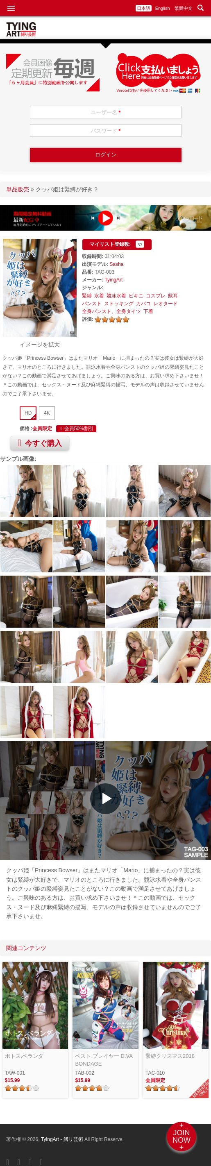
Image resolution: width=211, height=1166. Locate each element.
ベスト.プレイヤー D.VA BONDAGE (103, 1060)
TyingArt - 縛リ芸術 (62, 1139)
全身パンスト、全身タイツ (111, 311)
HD (28, 413)
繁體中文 (184, 8)
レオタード (165, 303)
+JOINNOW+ (181, 1136)
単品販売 (17, 189)
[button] (105, 798)
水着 (99, 296)
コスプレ (156, 296)
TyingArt (113, 280)
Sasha (116, 264)
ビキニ (136, 296)
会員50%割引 (76, 428)
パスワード (106, 131)
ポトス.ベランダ (24, 1056)
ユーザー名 (106, 112)
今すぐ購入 (40, 443)
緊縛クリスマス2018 (170, 1056)
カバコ (143, 303)
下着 (148, 311)
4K (47, 413)
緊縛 (87, 296)
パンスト (92, 303)
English (162, 8)
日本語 (143, 8)
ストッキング (119, 303)
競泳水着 (116, 296)
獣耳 (173, 296)
